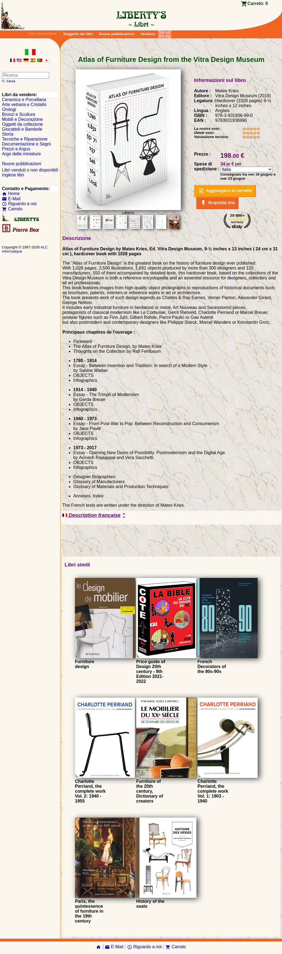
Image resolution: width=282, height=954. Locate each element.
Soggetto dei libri (78, 34)
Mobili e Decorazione (22, 119)
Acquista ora (217, 203)
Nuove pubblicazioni (117, 34)
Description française (94, 515)
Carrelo (12, 209)
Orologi (9, 109)
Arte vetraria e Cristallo (24, 104)
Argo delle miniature (21, 153)
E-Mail (11, 198)
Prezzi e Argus (16, 149)
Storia (7, 134)
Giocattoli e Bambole (22, 129)
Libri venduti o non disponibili (30, 170)
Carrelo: (258, 3)
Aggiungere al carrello (225, 191)
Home (11, 193)
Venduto (147, 34)
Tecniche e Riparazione (24, 139)
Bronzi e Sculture (18, 114)
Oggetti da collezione (22, 124)
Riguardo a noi (19, 203)
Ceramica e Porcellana (24, 99)
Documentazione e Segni (26, 144)
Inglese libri (13, 175)
